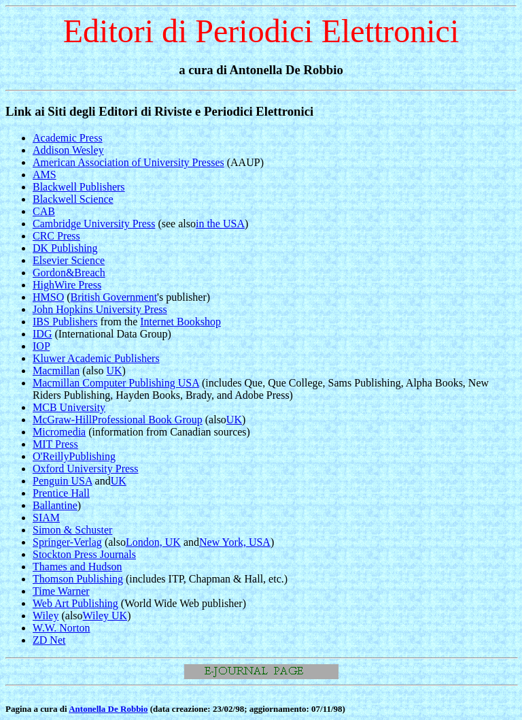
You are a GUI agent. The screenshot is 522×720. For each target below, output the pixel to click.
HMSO (48, 297)
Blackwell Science (73, 199)
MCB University (69, 407)
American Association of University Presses (128, 162)
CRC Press (56, 236)
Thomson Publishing (78, 579)
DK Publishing (65, 248)
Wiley (45, 615)
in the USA (220, 223)
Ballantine (55, 505)
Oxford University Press (86, 468)
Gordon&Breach (69, 272)
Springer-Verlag (67, 542)
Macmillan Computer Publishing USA (116, 383)
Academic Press (68, 138)
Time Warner (61, 591)
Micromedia (59, 432)
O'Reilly (51, 456)
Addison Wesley (68, 150)
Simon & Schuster (72, 530)
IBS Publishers (65, 321)
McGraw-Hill (62, 419)
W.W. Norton (61, 628)
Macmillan (56, 370)
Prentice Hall (61, 493)
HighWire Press (67, 285)
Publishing (92, 456)
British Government (114, 297)
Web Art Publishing (75, 603)
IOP (41, 346)
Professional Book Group (147, 419)
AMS (44, 174)
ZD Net (49, 640)
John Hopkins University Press (100, 309)
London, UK (153, 542)
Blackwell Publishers (79, 187)
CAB (44, 211)
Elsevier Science (69, 260)
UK (114, 370)
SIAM (46, 517)
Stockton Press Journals (84, 554)
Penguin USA (62, 481)
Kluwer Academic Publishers (96, 358)
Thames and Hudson (77, 566)
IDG (42, 334)
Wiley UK (105, 615)
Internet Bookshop (180, 321)
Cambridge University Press (94, 223)
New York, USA (235, 542)
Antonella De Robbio (108, 709)
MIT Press (55, 444)
